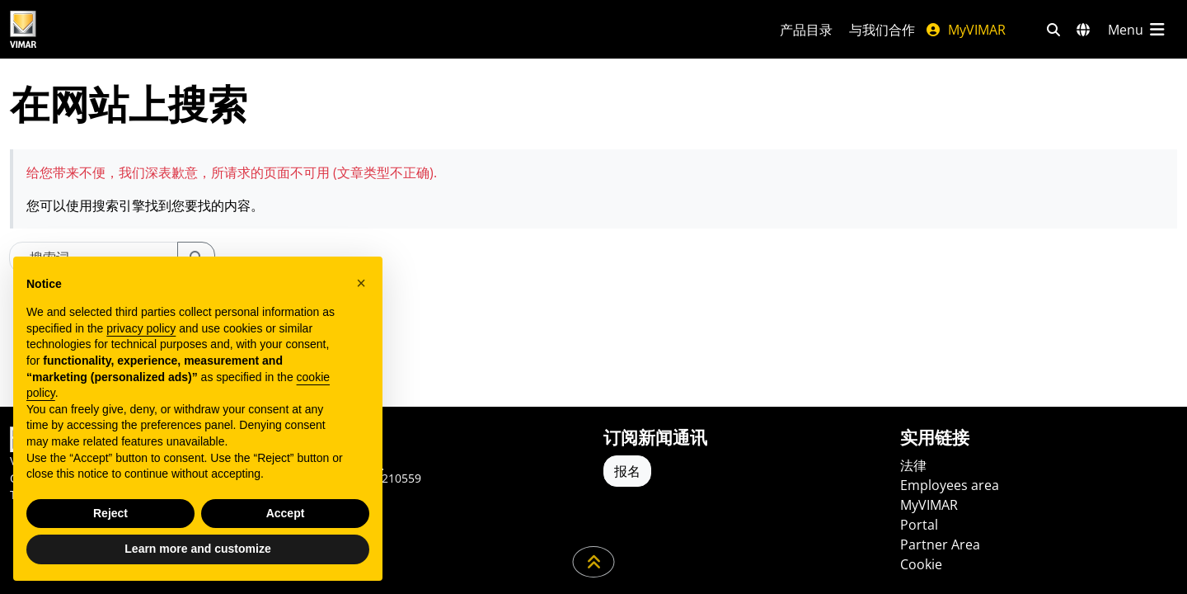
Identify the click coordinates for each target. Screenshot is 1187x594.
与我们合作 (882, 30)
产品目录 (806, 30)
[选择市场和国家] (1083, 30)
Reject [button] (110, 513)
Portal (919, 525)
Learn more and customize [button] (197, 548)
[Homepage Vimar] (85, 29)
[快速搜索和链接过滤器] (1053, 30)
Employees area (949, 485)
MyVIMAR (965, 30)
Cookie (921, 564)
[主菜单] (1137, 30)
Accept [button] (285, 513)
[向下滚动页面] (594, 562)
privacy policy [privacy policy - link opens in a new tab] (141, 328)
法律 (913, 465)
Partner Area (940, 544)
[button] (361, 283)
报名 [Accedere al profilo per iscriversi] (627, 471)
